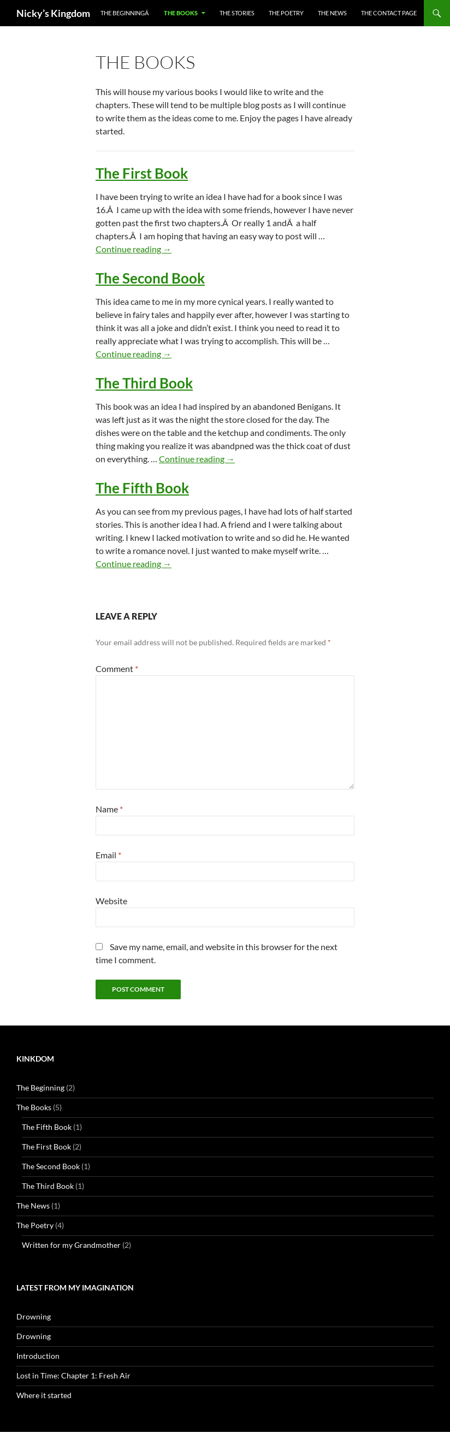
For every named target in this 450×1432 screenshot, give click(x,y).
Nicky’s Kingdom (53, 13)
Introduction (38, 1355)
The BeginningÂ (125, 12)
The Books (181, 12)
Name (109, 809)
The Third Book (144, 383)
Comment (117, 668)
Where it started (44, 1395)
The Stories (237, 12)
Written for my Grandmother (71, 1245)
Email (108, 855)
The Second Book (150, 278)
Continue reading (133, 249)
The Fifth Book (142, 488)
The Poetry (286, 12)
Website (111, 900)
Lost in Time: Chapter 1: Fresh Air (73, 1375)
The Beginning (40, 1087)
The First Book (142, 173)
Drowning (33, 1316)
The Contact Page (389, 12)
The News (332, 12)
